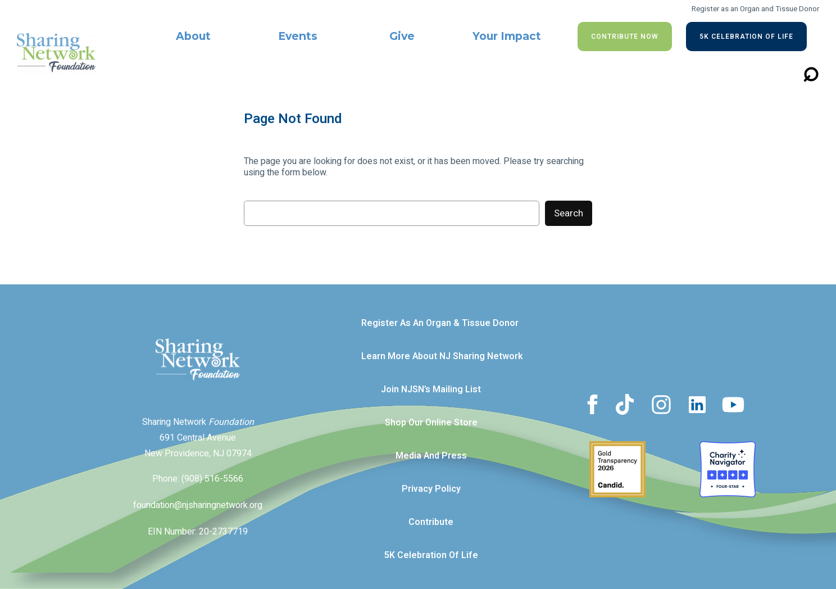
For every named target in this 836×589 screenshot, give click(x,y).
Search (568, 213)
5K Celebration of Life (746, 36)
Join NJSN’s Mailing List (431, 389)
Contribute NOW (624, 36)
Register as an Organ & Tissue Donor (440, 323)
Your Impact (506, 36)
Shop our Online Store (431, 422)
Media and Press (431, 456)
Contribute (430, 522)
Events (297, 36)
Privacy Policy (431, 489)
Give (402, 36)
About (193, 36)
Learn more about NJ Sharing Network (441, 356)
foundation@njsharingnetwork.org (197, 505)
